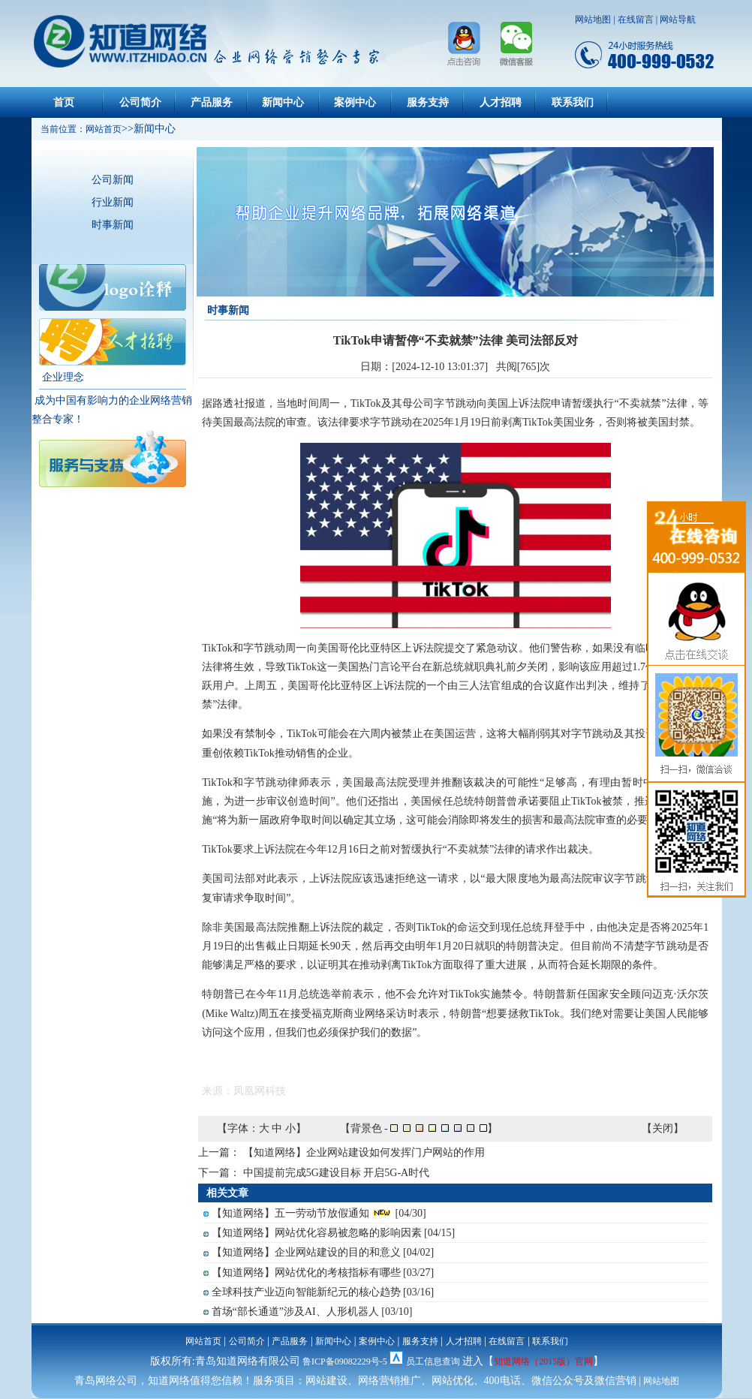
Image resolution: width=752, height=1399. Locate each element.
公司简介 (140, 102)
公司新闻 (113, 179)
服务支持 (428, 102)
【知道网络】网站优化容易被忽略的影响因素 (317, 1232)
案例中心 (355, 102)
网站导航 (678, 19)
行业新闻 (113, 202)
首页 (63, 102)
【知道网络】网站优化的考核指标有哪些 (306, 1272)
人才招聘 (501, 102)
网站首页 (203, 1341)
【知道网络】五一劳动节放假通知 (290, 1213)
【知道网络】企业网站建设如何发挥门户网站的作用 (364, 1152)
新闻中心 (283, 102)
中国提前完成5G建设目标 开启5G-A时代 (336, 1172)
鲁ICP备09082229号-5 (344, 1361)
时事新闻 (113, 224)
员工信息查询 (433, 1361)
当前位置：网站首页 (77, 129)
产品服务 (212, 102)
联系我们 (573, 102)
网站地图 (593, 19)
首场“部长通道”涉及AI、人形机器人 (295, 1311)
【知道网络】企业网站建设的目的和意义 (306, 1252)
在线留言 (636, 19)
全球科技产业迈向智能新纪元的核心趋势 (306, 1292)
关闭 (662, 1128)
